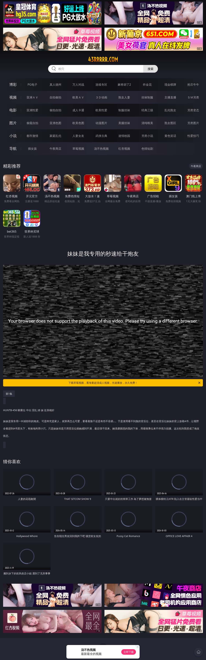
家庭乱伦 (55, 136)
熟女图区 (170, 123)
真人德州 (55, 85)
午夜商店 (55, 149)
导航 (13, 148)
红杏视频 (124, 149)
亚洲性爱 (32, 110)
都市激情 (32, 136)
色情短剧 (147, 149)
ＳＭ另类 (193, 97)
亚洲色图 (55, 123)
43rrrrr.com (103, 59)
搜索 (150, 69)
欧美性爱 (101, 110)
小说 (13, 135)
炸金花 (147, 85)
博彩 (13, 84)
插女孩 (32, 149)
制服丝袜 (124, 110)
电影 (13, 110)
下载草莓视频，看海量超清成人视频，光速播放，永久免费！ (134, 383)
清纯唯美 (147, 123)
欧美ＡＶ (78, 97)
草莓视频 (78, 149)
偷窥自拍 (32, 123)
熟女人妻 (124, 97)
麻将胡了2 (124, 85)
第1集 (9, 393)
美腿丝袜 (124, 123)
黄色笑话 (170, 136)
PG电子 (32, 85)
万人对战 (78, 85)
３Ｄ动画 (101, 97)
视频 (13, 97)
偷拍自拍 (55, 110)
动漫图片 (101, 123)
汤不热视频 (101, 149)
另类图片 (193, 123)
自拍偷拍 (55, 97)
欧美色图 (78, 123)
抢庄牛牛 (193, 85)
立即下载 (128, 652)
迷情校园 (124, 136)
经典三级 (147, 110)
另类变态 (193, 110)
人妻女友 (78, 136)
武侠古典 (101, 136)
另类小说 (147, 136)
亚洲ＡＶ (32, 97)
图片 (13, 122)
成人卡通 (78, 110)
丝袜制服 (147, 97)
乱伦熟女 (170, 110)
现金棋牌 (170, 85)
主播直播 (170, 97)
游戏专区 (101, 85)
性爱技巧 (193, 136)
